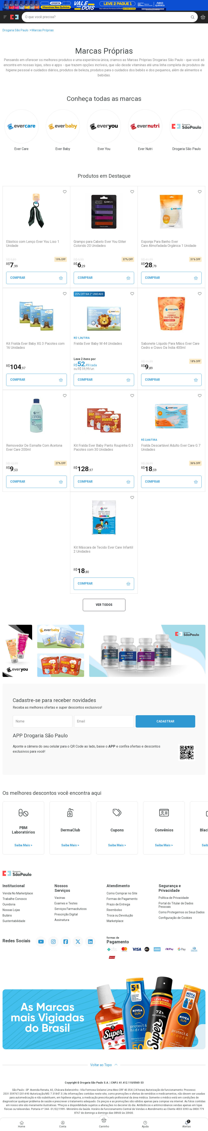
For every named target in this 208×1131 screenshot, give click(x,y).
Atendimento (118, 886)
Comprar (36, 278)
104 (15, 366)
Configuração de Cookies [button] (175, 917)
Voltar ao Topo (104, 1065)
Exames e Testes (66, 903)
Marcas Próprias (43, 30)
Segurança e (182, 888)
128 (83, 468)
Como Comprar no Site (122, 893)
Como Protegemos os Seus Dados (182, 912)
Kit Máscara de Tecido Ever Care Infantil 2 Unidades (103, 549)
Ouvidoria (9, 904)
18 (148, 468)
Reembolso (114, 910)
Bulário (7, 915)
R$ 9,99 (79, 259)
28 (148, 265)
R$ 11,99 (147, 361)
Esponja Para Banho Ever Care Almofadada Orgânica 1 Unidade (168, 244)
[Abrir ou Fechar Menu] (5, 17)
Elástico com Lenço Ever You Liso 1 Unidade (32, 244)
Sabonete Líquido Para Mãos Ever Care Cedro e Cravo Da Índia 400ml (170, 346)
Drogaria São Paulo (15, 30)
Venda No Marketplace (18, 893)
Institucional (14, 886)
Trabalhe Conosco (15, 899)
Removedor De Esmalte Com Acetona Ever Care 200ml (34, 447)
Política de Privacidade (174, 897)
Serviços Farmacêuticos (71, 909)
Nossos (78, 888)
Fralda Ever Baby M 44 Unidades (98, 344)
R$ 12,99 (12, 463)
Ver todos (104, 604)
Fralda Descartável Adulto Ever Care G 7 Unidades (170, 447)
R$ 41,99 (147, 259)
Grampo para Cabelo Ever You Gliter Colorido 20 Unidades (100, 244)
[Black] (84, 5)
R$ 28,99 (147, 463)
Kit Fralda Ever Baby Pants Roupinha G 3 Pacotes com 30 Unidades (103, 447)
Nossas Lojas (11, 910)
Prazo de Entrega (118, 904)
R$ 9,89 (11, 259)
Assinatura (62, 920)
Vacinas (60, 897)
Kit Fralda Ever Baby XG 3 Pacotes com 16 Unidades (35, 346)
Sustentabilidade (14, 921)
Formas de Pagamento (122, 899)
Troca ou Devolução (120, 915)
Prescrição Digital (66, 914)
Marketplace (115, 921)
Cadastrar (165, 721)
